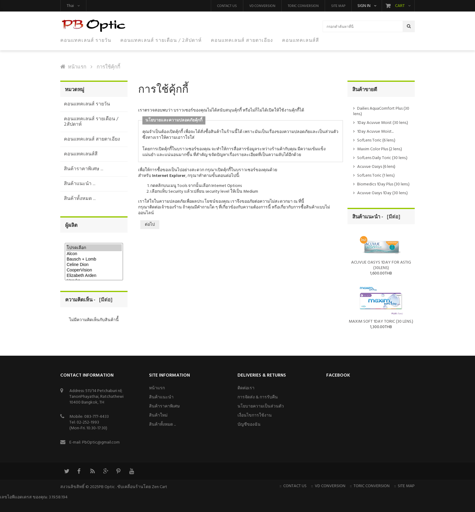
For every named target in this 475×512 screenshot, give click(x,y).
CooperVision (94, 270)
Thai (70, 6)
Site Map (338, 6)
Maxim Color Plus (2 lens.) (379, 149)
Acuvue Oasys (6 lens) (376, 166)
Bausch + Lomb (94, 259)
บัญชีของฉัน (249, 424)
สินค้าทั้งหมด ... (162, 424)
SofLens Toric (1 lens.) (376, 175)
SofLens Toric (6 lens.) (376, 140)
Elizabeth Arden (94, 275)
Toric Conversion (303, 6)
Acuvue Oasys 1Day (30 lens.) (382, 193)
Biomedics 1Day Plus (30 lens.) (383, 184)
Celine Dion (94, 265)
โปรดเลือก (94, 247)
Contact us (227, 6)
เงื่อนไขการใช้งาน (255, 415)
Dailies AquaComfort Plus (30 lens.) (381, 111)
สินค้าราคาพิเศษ (164, 406)
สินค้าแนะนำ (161, 397)
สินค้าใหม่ (158, 415)
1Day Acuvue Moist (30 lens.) (382, 122)
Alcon (94, 254)
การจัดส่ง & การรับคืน (258, 397)
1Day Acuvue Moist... (375, 131)
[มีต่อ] (104, 300)
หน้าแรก (77, 67)
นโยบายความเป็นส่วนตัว (261, 406)
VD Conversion (262, 6)
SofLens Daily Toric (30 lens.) (382, 158)
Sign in (363, 6)
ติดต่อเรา (246, 388)
